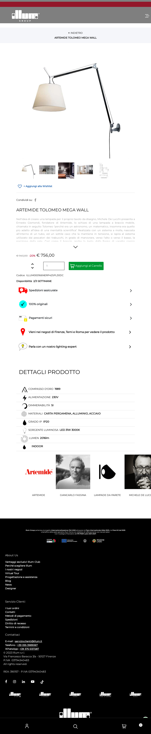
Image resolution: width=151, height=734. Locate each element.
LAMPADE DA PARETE (107, 495)
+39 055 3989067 (27, 645)
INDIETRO (75, 32)
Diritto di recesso (15, 623)
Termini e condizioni (17, 627)
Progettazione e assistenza (21, 577)
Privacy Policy (14, 597)
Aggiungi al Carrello (86, 266)
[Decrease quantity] (32, 268)
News (8, 584)
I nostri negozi (13, 569)
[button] (75, 105)
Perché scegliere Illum (18, 565)
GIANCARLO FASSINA (73, 495)
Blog (8, 580)
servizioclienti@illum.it (28, 641)
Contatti (10, 612)
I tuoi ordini (12, 608)
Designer (10, 588)
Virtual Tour (12, 573)
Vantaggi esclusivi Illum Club (22, 561)
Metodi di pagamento (18, 615)
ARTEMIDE (38, 495)
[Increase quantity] (32, 264)
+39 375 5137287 (29, 648)
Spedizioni (11, 619)
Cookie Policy (31, 597)
